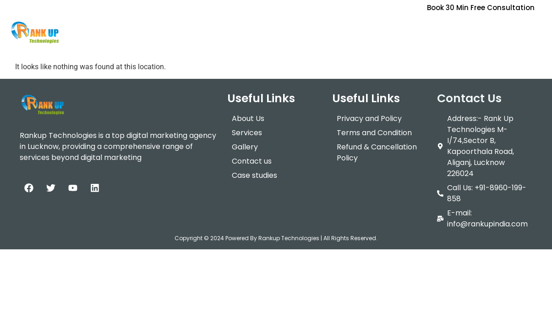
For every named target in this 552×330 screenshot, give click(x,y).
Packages (230, 29)
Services (173, 29)
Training (286, 29)
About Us (122, 29)
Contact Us (341, 29)
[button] (173, 29)
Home (80, 29)
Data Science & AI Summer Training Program (460, 29)
